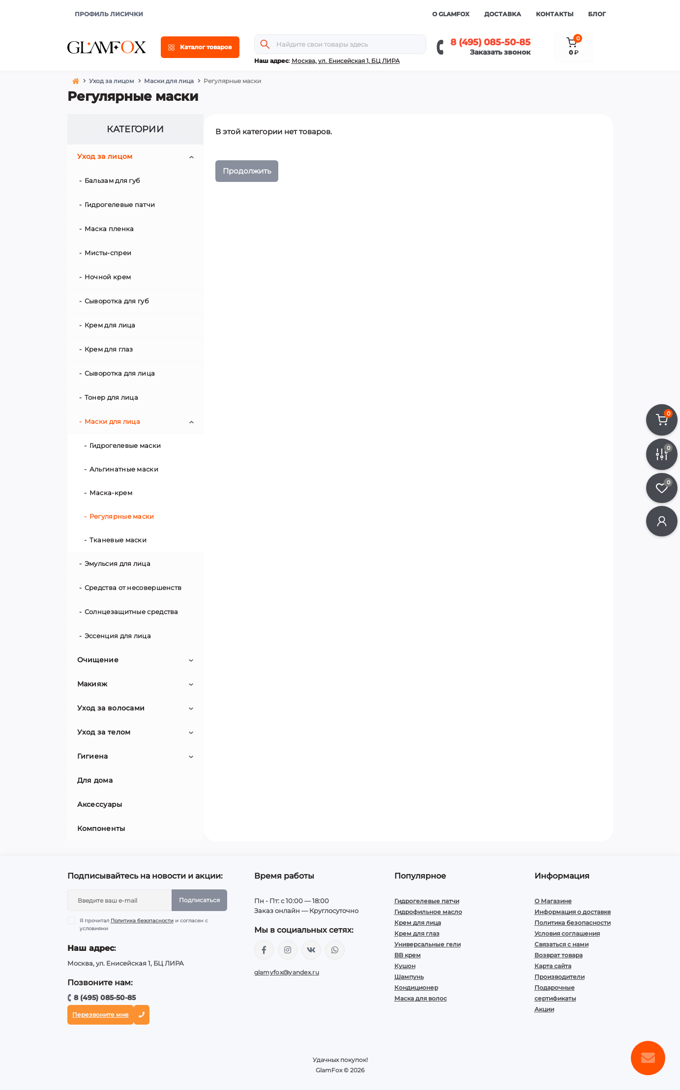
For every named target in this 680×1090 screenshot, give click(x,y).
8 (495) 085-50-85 (490, 42)
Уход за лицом (111, 81)
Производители (559, 976)
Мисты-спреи (108, 253)
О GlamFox (451, 14)
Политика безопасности (142, 920)
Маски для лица (169, 81)
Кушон (404, 966)
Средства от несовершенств (133, 587)
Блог (597, 14)
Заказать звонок (500, 52)
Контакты (554, 14)
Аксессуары (99, 804)
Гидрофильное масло (428, 911)
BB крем (407, 955)
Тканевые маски (118, 540)
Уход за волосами (111, 708)
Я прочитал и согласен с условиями (144, 924)
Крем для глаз (109, 349)
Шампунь (409, 976)
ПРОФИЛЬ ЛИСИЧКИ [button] (109, 14)
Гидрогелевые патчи (120, 204)
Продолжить (247, 171)
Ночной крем (108, 277)
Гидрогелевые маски (125, 445)
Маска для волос (420, 998)
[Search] (265, 44)
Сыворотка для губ (117, 301)
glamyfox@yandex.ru (286, 972)
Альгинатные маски (123, 469)
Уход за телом (104, 732)
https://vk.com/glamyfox (311, 950)
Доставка (502, 14)
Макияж (92, 683)
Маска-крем (110, 493)
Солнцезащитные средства (131, 612)
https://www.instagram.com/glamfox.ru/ (287, 950)
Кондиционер (416, 987)
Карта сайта (552, 966)
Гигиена (92, 756)
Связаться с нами (561, 944)
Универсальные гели (427, 944)
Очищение (97, 659)
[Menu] (200, 47)
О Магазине (553, 901)
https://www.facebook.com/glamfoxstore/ (264, 950)
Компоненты (101, 828)
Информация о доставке (572, 911)
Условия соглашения (567, 933)
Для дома (95, 780)
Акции (544, 1009)
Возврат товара (558, 955)
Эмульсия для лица (117, 563)
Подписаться (199, 900)
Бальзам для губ (113, 180)
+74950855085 (334, 950)
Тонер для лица (111, 397)
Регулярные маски (121, 516)
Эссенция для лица (118, 636)
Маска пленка (109, 229)
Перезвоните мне (100, 1014)
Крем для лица (110, 325)
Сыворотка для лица (120, 373)
